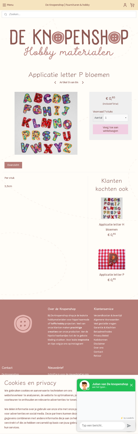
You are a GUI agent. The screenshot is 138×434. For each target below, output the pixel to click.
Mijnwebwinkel (115, 427)
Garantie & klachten (105, 327)
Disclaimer (99, 343)
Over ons (99, 347)
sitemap (69, 427)
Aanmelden (57, 386)
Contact (98, 351)
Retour (97, 355)
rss (75, 427)
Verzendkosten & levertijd (108, 315)
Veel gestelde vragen (105, 323)
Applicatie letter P (111, 275)
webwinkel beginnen (87, 427)
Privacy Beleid (101, 335)
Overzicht (13, 165)
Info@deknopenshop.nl (14, 394)
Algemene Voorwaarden (106, 319)
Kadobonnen (100, 339)
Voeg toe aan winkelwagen (110, 129)
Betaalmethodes (103, 331)
